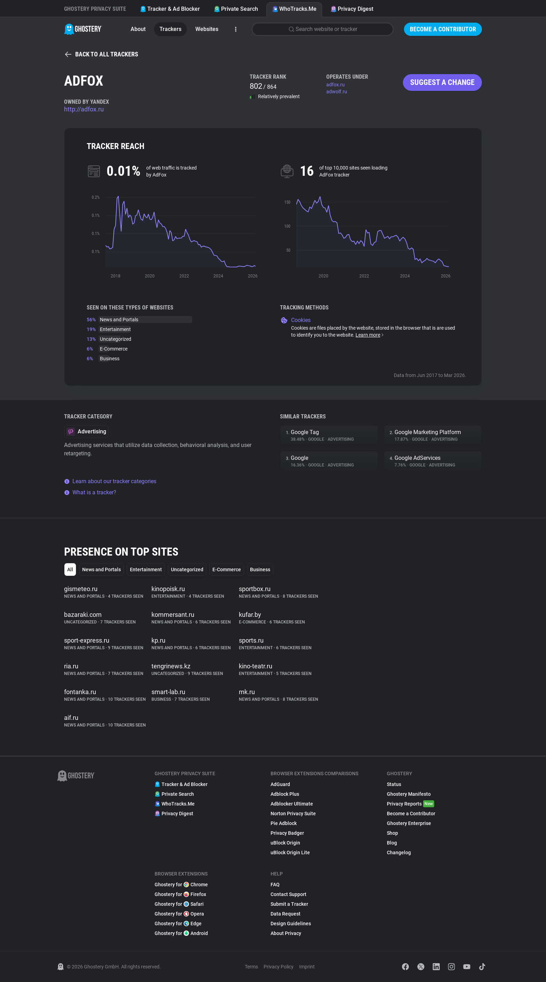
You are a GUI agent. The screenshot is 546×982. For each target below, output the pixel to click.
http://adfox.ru (84, 109)
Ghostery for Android (181, 933)
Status (394, 784)
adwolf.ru (336, 91)
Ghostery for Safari (179, 904)
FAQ (275, 884)
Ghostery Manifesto (409, 794)
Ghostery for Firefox (180, 894)
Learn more (370, 335)
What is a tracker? (90, 492)
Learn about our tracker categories (110, 481)
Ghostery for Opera (179, 914)
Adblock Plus (285, 794)
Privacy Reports (410, 803)
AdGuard (280, 784)
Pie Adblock (284, 823)
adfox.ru (335, 84)
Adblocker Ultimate (292, 804)
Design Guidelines (291, 923)
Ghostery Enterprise (409, 823)
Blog (392, 843)
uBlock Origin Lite (290, 852)
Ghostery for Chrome (181, 884)
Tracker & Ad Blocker (170, 9)
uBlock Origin (285, 843)
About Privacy (286, 933)
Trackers (170, 29)
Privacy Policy (279, 966)
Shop (392, 833)
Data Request (286, 914)
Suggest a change (442, 82)
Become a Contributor (443, 29)
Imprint (307, 966)
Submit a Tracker (289, 904)
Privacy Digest (351, 9)
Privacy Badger (287, 833)
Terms (251, 966)
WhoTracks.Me (294, 9)
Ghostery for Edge (178, 923)
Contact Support (288, 894)
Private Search (236, 9)
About (138, 29)
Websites (206, 29)
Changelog (399, 852)
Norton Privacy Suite (293, 813)
